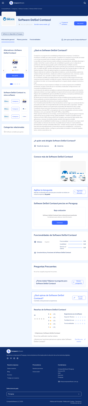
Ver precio (80, 23)
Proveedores (37, 365)
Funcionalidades (35, 39)
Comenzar (60, 222)
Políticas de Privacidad (56, 401)
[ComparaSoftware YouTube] (11, 358)
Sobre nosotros (11, 368)
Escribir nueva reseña (42, 24)
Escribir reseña (78, 297)
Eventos (9, 375)
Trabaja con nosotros (13, 378)
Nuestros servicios (38, 368)
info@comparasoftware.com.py (68, 382)
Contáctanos (62, 365)
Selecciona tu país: (12, 388)
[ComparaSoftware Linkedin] (8, 358)
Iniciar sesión (36, 371)
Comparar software (63, 23)
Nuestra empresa (12, 365)
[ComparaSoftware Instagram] (17, 358)
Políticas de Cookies (68, 401)
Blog (8, 371)
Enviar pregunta (77, 282)
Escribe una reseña (80, 340)
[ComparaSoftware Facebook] (14, 358)
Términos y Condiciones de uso (75, 402)
